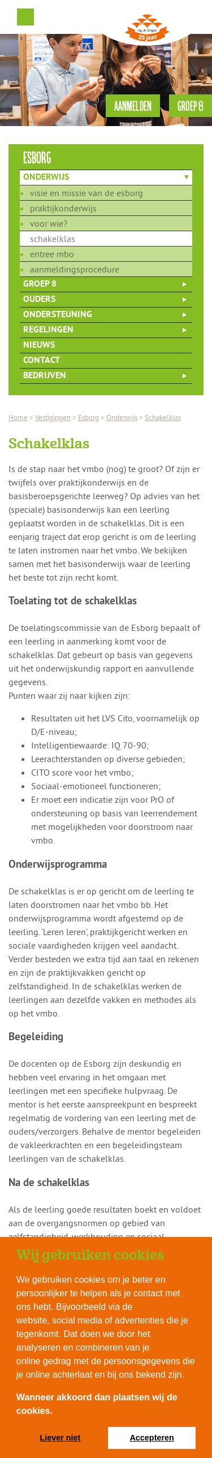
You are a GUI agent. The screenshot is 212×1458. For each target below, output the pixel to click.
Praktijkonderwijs (63, 208)
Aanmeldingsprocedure (74, 269)
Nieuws (39, 345)
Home (18, 417)
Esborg (88, 417)
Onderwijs (46, 177)
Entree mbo (52, 253)
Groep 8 (40, 284)
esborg (37, 157)
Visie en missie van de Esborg (86, 192)
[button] (56, 1411)
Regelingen (48, 330)
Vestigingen (53, 417)
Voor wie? (48, 223)
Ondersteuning (57, 315)
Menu (25, 16)
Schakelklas (52, 238)
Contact (41, 360)
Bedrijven (44, 376)
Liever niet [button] (60, 1437)
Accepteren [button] (151, 1437)
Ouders (39, 299)
